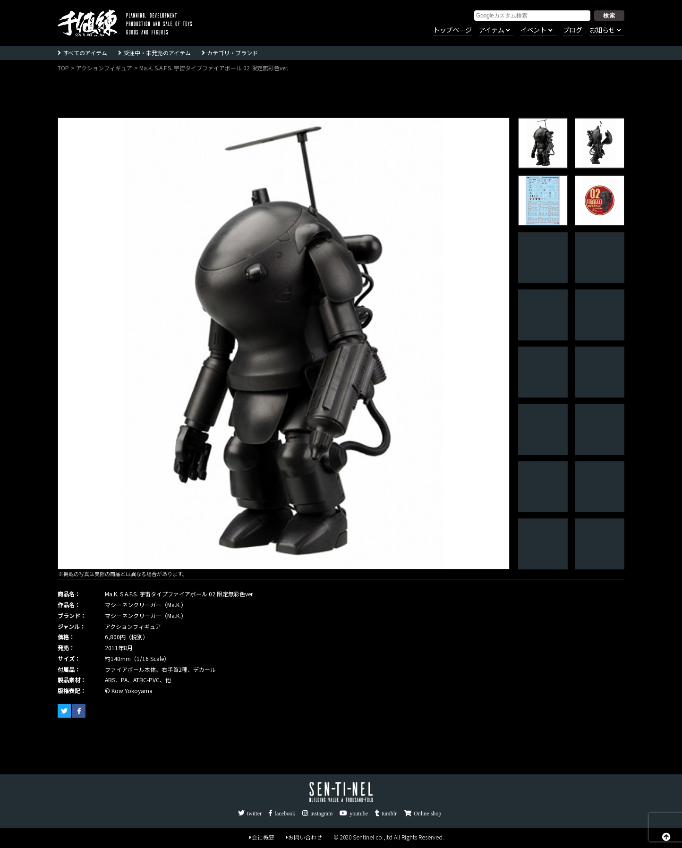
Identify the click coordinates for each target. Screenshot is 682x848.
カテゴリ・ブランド (232, 53)
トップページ (452, 30)
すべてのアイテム (85, 53)
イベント (533, 30)
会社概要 (261, 837)
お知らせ (602, 30)
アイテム (491, 30)
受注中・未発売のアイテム (157, 53)
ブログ (572, 30)
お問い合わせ (304, 837)
